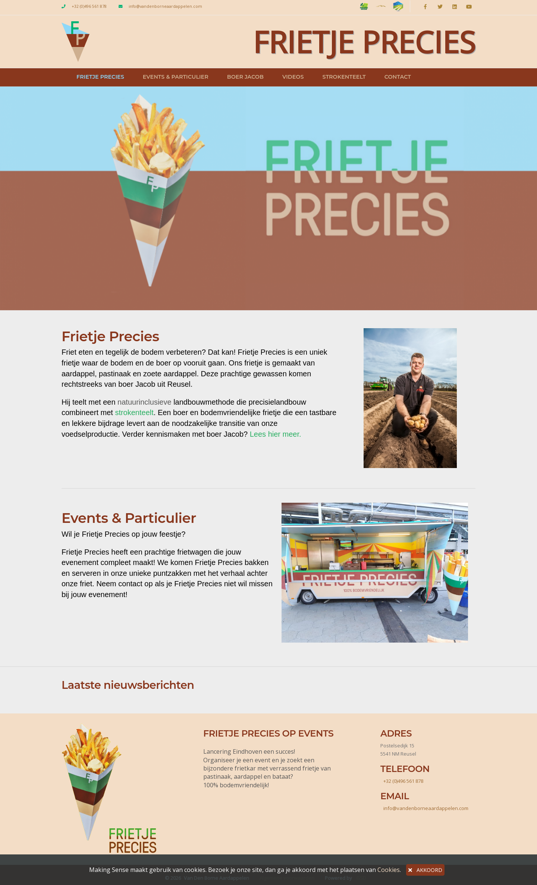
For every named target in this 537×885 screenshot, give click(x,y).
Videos (293, 76)
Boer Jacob (245, 76)
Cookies (388, 870)
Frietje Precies (100, 76)
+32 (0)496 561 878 (89, 6)
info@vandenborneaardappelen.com (165, 6)
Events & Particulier (175, 76)
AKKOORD (425, 869)
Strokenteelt (343, 76)
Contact (397, 76)
